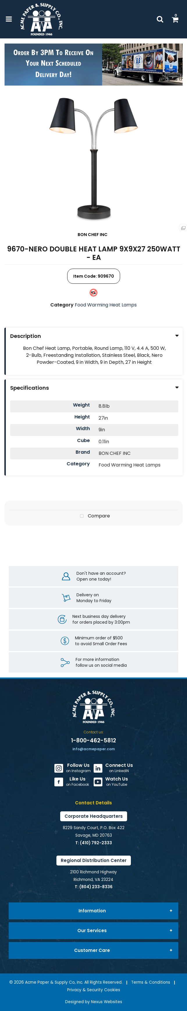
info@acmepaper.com (93, 748)
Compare (93, 516)
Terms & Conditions (150, 982)
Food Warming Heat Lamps (106, 304)
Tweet (93, 533)
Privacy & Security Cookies (93, 990)
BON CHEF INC (93, 234)
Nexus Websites (106, 1002)
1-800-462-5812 (93, 740)
